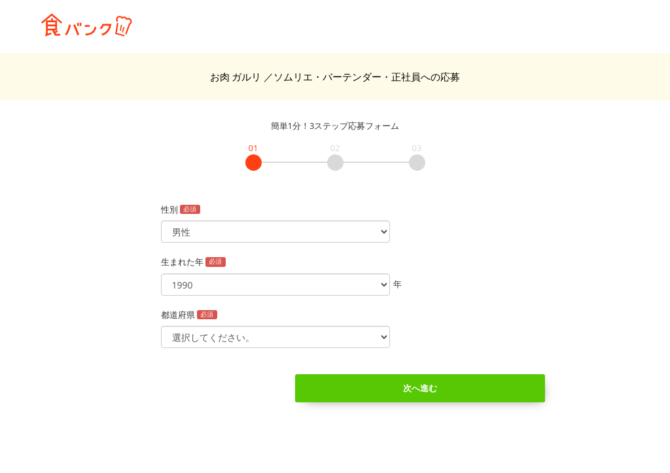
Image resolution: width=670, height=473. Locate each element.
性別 (181, 209)
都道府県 (189, 315)
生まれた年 (193, 262)
